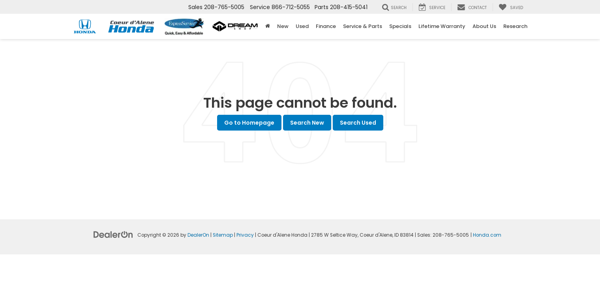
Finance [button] (326, 26)
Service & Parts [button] (362, 26)
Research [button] (515, 26)
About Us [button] (484, 26)
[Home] (268, 26)
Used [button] (302, 26)
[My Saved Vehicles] (511, 7)
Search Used (358, 123)
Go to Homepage (249, 123)
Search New (307, 123)
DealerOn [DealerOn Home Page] (198, 235)
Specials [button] (400, 26)
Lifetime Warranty (441, 26)
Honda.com (487, 235)
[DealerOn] (113, 234)
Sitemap (223, 235)
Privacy (245, 235)
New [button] (283, 26)
